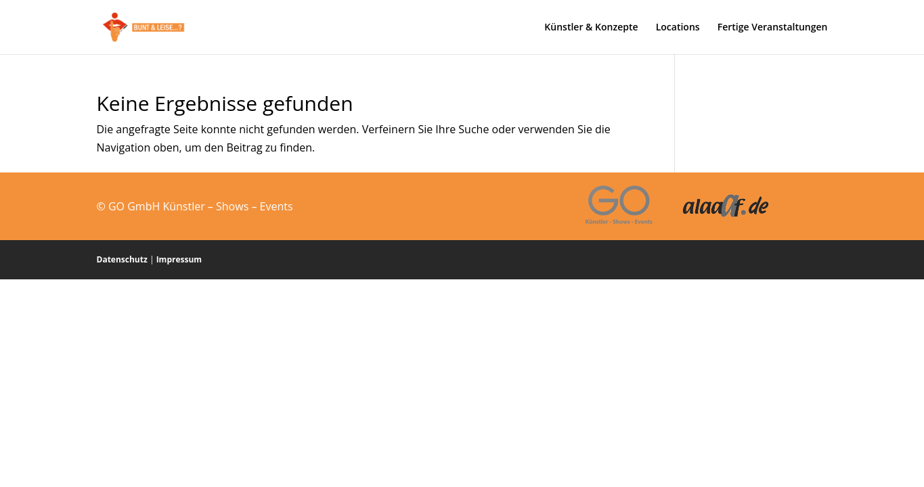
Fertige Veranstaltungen (773, 27)
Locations (678, 27)
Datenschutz (122, 259)
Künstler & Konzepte (591, 27)
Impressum (179, 259)
